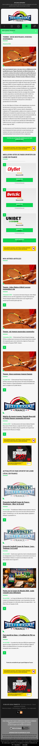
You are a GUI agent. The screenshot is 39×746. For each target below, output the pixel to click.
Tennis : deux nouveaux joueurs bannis (17, 374)
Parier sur (19, 179)
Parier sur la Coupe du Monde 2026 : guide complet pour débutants (18, 592)
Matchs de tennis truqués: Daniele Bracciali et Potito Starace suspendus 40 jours (19, 417)
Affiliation (23, 708)
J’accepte (24, 744)
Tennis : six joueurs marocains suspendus (18, 332)
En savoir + (17, 744)
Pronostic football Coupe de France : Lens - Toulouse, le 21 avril (19, 547)
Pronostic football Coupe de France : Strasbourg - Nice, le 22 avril (16, 503)
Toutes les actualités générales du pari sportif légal (19, 139)
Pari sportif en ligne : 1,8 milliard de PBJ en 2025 (19, 636)
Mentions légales (6, 708)
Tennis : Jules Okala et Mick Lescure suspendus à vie (16, 288)
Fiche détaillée (19, 183)
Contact (19, 710)
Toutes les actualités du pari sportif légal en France (19, 662)
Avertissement (16, 708)
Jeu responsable (31, 708)
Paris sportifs (19, 240)
